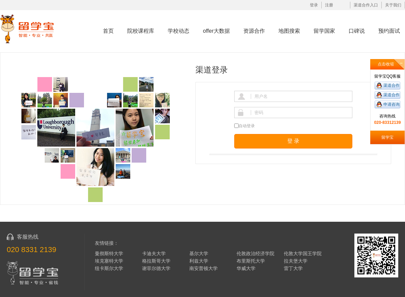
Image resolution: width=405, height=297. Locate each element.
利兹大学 (198, 261)
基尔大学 (198, 253)
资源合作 (254, 31)
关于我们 (393, 5)
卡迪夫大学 (154, 253)
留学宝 (387, 137)
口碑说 (357, 31)
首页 (108, 31)
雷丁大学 (293, 268)
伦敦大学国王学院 (303, 253)
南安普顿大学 (203, 268)
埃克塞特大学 (109, 261)
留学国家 (324, 31)
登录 (314, 5)
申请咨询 (391, 104)
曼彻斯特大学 (109, 253)
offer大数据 (216, 31)
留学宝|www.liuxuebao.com (31, 28)
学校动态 (178, 31)
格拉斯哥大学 (156, 261)
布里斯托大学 (251, 261)
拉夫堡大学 (295, 261)
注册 (329, 5)
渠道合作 (391, 85)
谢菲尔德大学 (156, 268)
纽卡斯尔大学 (109, 268)
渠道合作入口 (366, 5)
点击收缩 (386, 64)
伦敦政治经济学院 (255, 253)
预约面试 (389, 31)
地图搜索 (289, 31)
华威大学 (246, 268)
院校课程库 (140, 31)
